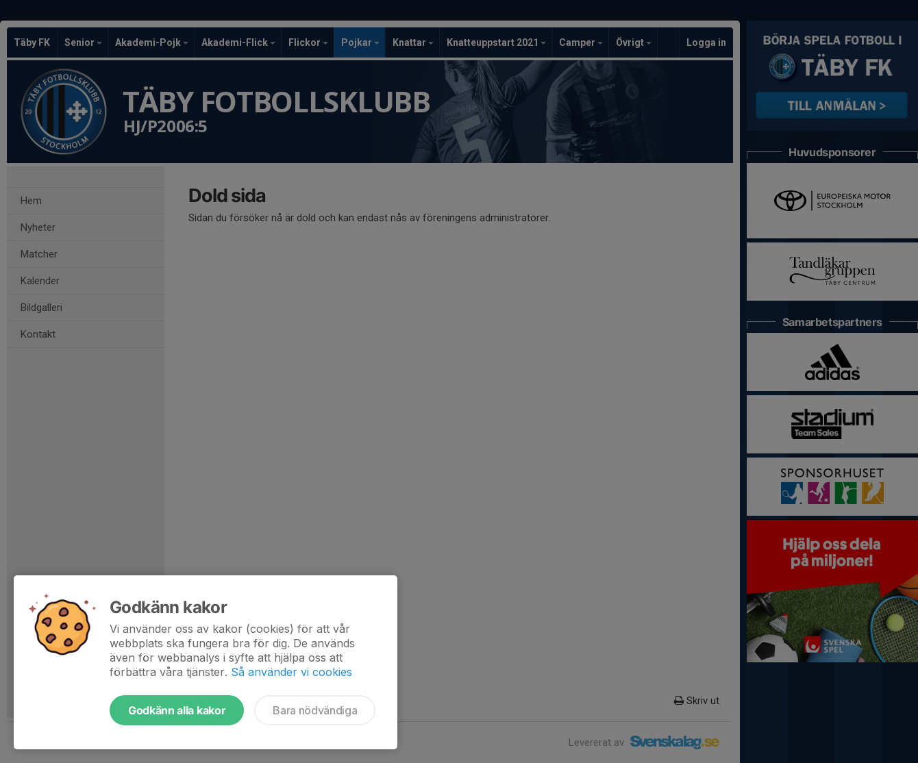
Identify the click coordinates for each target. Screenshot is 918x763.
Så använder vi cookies (291, 672)
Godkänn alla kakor (176, 710)
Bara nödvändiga (315, 710)
